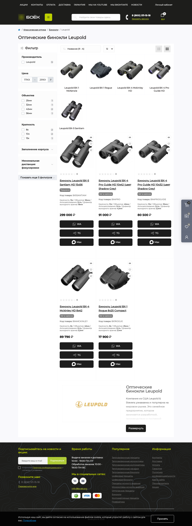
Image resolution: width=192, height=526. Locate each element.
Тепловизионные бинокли (125, 472)
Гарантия (79, 5)
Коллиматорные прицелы (125, 498)
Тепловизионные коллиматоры (128, 465)
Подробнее (29, 520)
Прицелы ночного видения (126, 483)
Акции (24, 5)
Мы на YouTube (98, 5)
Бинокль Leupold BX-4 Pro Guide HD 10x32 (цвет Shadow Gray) (154, 184)
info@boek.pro (79, 488)
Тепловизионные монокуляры (127, 461)
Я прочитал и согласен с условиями (42, 468)
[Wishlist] (91, 143)
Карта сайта (158, 479)
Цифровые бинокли (122, 479)
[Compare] (91, 150)
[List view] (158, 49)
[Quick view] (91, 137)
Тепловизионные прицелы (126, 457)
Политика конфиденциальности (47, 468)
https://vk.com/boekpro (74, 481)
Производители (160, 483)
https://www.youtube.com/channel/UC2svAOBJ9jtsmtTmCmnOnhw (83, 481)
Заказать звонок (140, 19)
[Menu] (48, 17)
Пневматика (118, 502)
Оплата (50, 5)
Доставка (65, 5)
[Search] (75, 17)
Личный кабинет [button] (163, 5)
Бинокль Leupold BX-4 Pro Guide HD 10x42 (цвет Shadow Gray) (115, 184)
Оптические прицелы (123, 490)
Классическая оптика (34, 29)
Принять (162, 518)
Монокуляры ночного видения (128, 487)
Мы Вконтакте (119, 5)
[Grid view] (167, 49)
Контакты (37, 5)
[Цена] (27, 80)
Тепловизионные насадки (125, 468)
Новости (136, 5)
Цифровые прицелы (122, 476)
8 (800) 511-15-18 (141, 15)
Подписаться (57, 460)
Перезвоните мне (27, 486)
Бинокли (53, 29)
